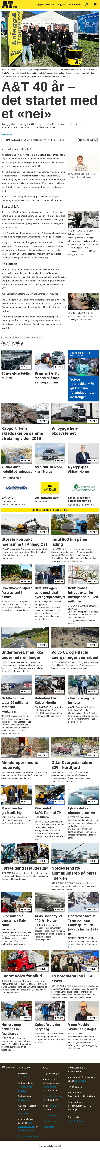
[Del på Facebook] (80, 140)
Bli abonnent (75, 4)
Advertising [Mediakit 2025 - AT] (48, 1126)
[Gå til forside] (17, 4)
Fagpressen (24, 1113)
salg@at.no (54, 1105)
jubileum (7, 338)
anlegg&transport (34, 338)
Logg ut (61, 4)
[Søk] (86, 4)
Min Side (50, 4)
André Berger (49, 1086)
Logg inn (39, 4)
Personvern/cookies (28, 1136)
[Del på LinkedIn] (88, 140)
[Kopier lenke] (96, 140)
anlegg (18, 338)
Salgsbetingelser (51, 1115)
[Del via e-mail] (92, 140)
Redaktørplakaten (26, 1130)
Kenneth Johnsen (76, 1121)
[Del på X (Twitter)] (84, 140)
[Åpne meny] (95, 5)
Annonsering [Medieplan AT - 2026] (49, 1121)
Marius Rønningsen (52, 1096)
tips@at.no (23, 1100)
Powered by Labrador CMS (50, 1146)
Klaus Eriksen (24, 1077)
